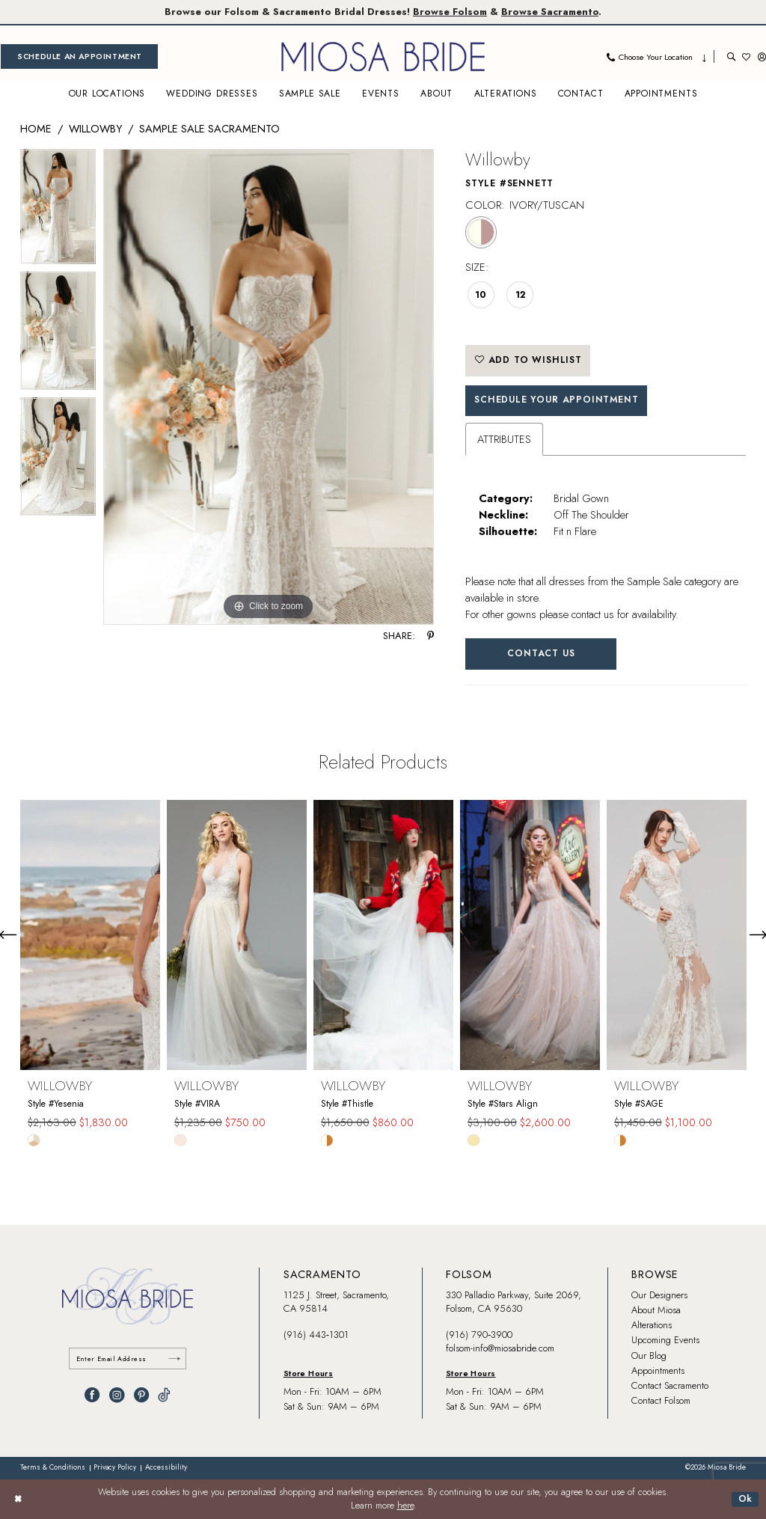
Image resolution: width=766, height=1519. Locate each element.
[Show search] (731, 56)
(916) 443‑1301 (316, 1334)
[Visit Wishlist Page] (746, 56)
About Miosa (656, 1310)
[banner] (383, 56)
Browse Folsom (450, 11)
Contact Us (540, 653)
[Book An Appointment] (79, 56)
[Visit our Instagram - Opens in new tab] (116, 1394)
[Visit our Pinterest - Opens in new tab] (141, 1394)
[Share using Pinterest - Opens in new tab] (430, 636)
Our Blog (649, 1355)
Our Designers (659, 1295)
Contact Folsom (660, 1400)
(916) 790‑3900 (479, 1334)
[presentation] (90, 935)
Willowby (95, 128)
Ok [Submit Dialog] (745, 1499)
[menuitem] (79, 56)
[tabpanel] (58, 210)
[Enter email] (128, 1358)
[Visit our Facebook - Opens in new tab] (92, 1394)
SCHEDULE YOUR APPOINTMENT (556, 399)
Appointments (657, 1370)
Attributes (504, 439)
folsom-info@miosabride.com (500, 1348)
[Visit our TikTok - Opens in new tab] (164, 1394)
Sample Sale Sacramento (209, 128)
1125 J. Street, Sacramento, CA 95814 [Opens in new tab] (336, 1301)
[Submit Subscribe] (174, 1358)
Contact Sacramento (669, 1385)
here (405, 1505)
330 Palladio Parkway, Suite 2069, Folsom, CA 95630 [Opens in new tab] (513, 1301)
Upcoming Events (665, 1340)
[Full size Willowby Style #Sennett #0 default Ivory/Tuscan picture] (268, 387)
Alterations (651, 1325)
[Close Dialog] (17, 1498)
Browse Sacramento (549, 11)
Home (36, 128)
